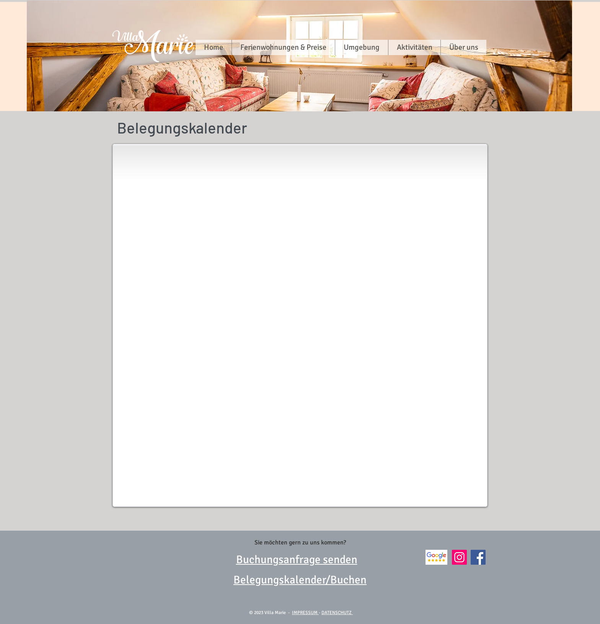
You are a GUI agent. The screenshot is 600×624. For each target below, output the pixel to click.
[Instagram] (459, 557)
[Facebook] (478, 557)
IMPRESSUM (305, 613)
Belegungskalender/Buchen (300, 580)
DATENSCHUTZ (337, 613)
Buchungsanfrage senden (296, 559)
